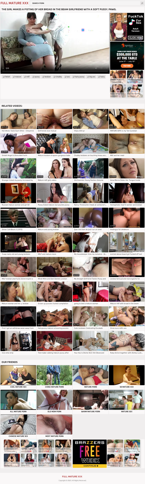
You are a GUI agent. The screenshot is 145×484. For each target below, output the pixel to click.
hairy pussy (79, 77)
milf (28, 77)
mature (18, 77)
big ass (92, 77)
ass (68, 77)
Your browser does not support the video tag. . (55, 43)
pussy (37, 77)
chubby (59, 77)
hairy (102, 77)
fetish (7, 77)
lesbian (48, 77)
